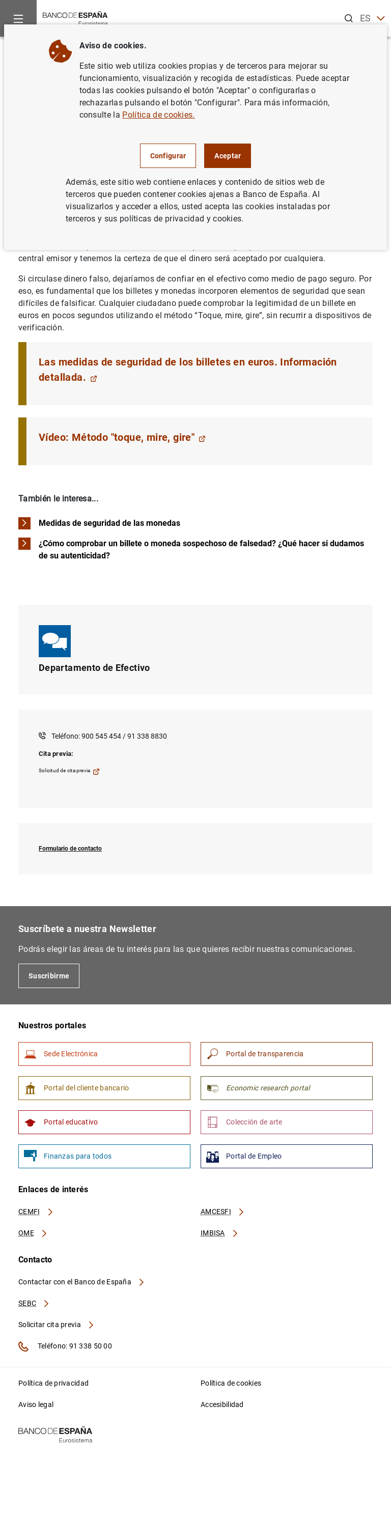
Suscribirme (49, 976)
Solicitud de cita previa (69, 771)
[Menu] (18, 18)
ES (372, 18)
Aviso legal (35, 1404)
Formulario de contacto (70, 848)
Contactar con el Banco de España (82, 1282)
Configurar (168, 156)
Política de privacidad (53, 1383)
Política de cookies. (158, 115)
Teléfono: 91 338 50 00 (65, 1346)
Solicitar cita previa (56, 1324)
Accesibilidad (222, 1404)
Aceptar (227, 156)
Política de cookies (231, 1383)
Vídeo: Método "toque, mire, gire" (122, 437)
